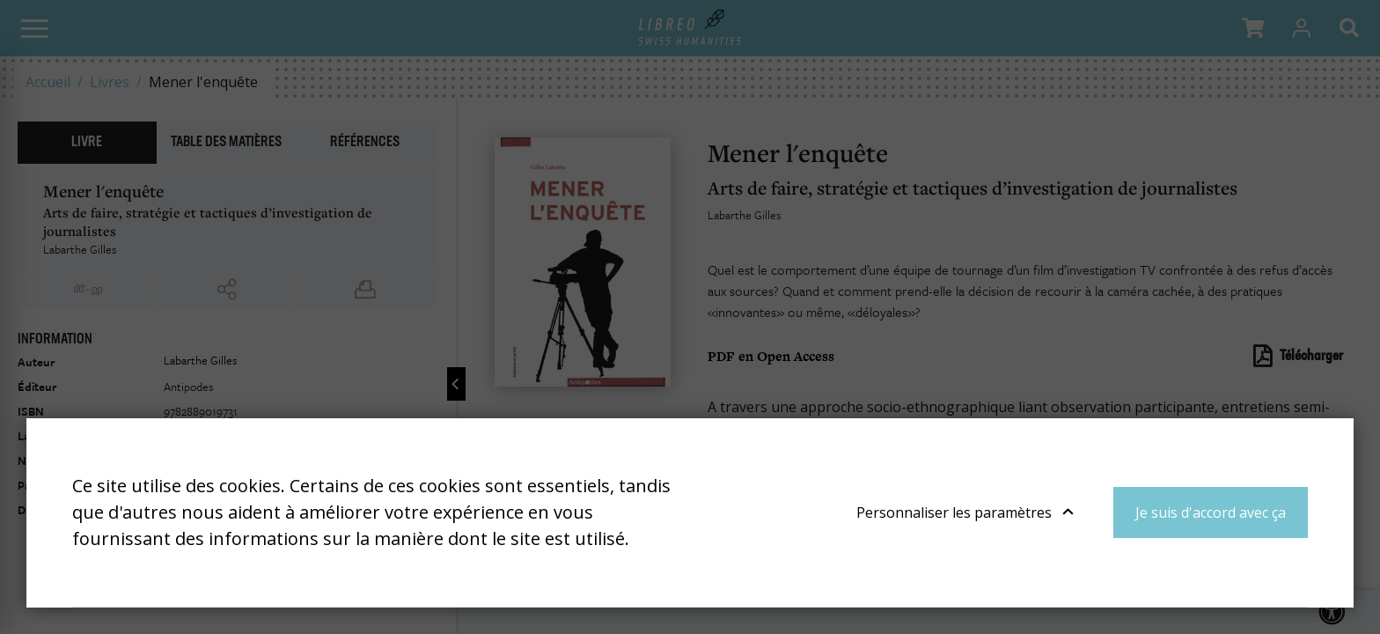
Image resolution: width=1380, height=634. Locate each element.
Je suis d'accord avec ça (1210, 512)
